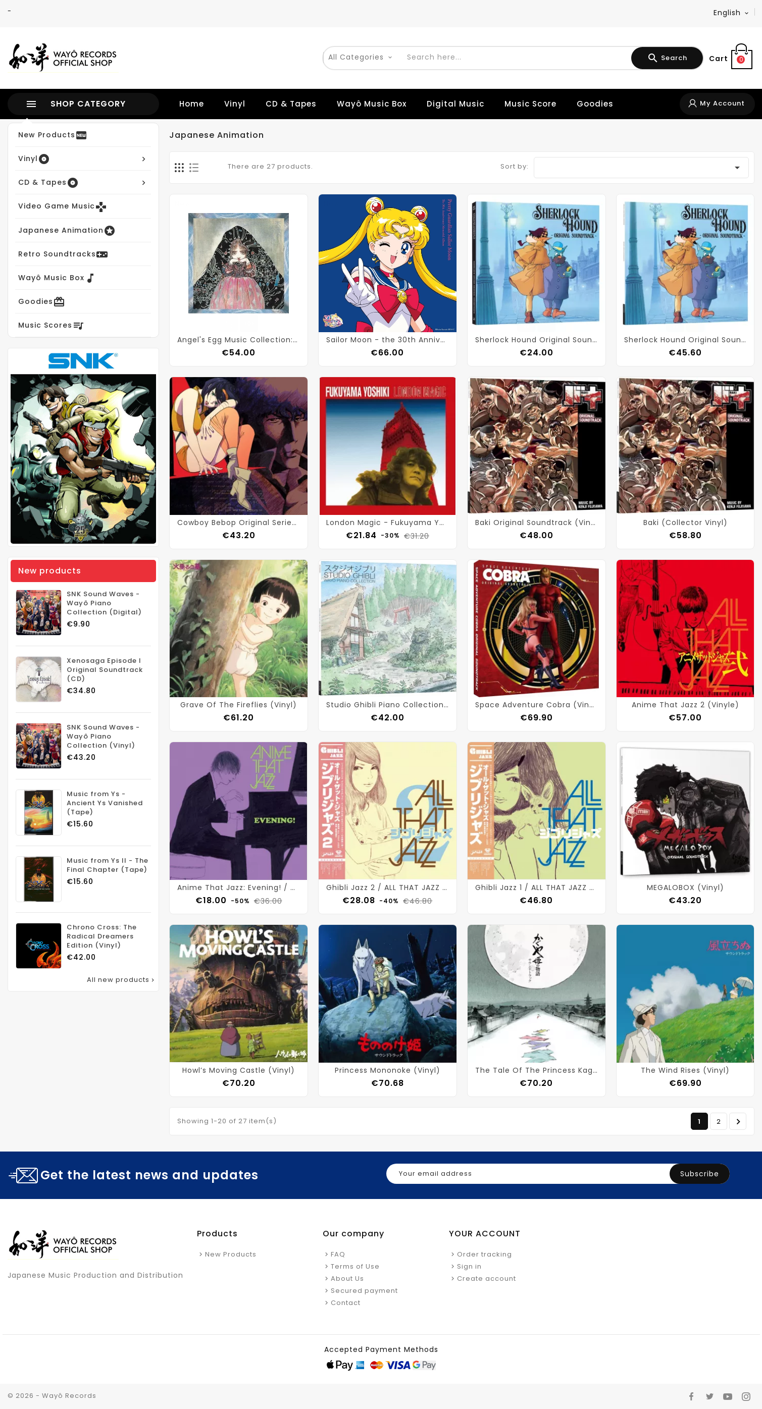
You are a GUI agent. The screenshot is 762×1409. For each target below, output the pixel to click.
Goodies (595, 103)
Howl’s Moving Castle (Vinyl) (238, 1070)
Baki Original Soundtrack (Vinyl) (536, 522)
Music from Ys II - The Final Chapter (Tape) (107, 865)
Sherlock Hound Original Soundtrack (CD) (536, 340)
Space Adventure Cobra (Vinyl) (536, 705)
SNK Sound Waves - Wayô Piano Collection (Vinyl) (103, 736)
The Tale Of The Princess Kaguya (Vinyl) (536, 1070)
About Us (347, 1278)
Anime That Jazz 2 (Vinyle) (685, 705)
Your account (485, 1233)
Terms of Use (355, 1266)
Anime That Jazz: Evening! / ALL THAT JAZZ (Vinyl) (238, 887)
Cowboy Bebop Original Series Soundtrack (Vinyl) (238, 522)
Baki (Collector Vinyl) (685, 522)
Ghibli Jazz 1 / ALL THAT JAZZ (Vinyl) (536, 887)
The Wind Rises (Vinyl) (685, 1070)
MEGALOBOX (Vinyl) (685, 887)
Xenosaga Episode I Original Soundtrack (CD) (105, 670)
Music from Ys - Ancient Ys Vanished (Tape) (105, 803)
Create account (486, 1278)
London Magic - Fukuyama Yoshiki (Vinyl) (387, 522)
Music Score (530, 103)
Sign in (469, 1266)
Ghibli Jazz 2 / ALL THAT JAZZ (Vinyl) (387, 887)
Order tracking (484, 1254)
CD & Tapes (291, 103)
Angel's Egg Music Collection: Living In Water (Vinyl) (238, 340)
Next (738, 1121)
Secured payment (364, 1290)
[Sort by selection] (641, 167)
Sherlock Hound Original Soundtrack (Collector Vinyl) (685, 340)
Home (191, 103)
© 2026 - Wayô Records (52, 1395)
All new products (121, 979)
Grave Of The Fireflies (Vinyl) (238, 705)
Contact (346, 1303)
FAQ (338, 1254)
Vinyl (234, 103)
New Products (231, 1254)
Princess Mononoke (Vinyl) (387, 1070)
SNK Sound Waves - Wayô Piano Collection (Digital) (104, 603)
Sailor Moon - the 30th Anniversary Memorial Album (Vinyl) (387, 340)
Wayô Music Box (372, 103)
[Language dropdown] (731, 12)
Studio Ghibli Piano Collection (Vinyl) (387, 705)
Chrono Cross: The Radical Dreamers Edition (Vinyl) (102, 936)
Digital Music (455, 103)
